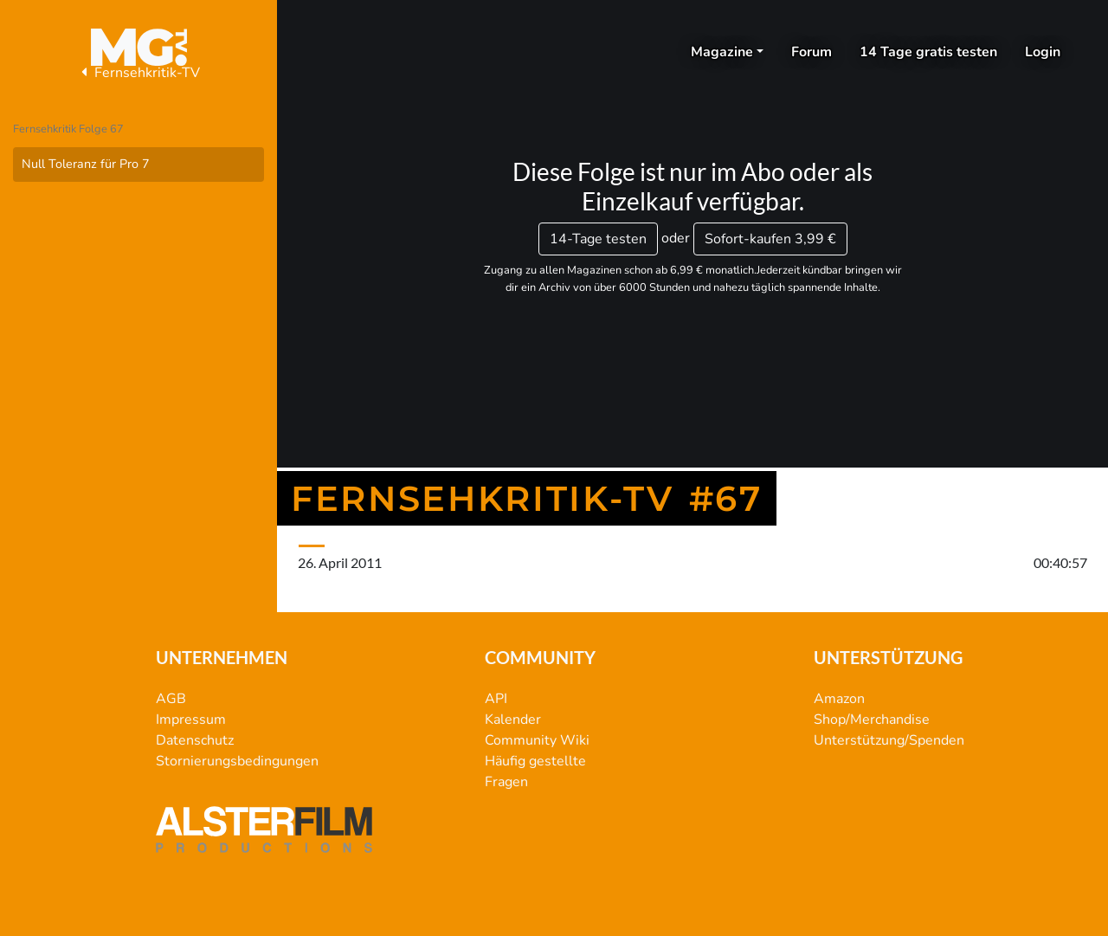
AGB (171, 698)
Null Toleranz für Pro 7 (86, 163)
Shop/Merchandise (872, 719)
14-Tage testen (598, 239)
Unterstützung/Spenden (889, 740)
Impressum (191, 719)
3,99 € (770, 239)
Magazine (722, 51)
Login (1042, 51)
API (496, 698)
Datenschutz (195, 740)
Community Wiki (537, 740)
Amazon (839, 698)
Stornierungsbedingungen (237, 761)
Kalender (513, 719)
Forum (811, 51)
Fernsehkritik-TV (138, 72)
